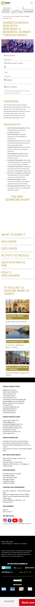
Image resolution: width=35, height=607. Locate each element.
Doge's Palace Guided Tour (11, 392)
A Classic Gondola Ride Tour (11, 407)
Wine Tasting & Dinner (9, 410)
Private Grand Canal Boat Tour (12, 431)
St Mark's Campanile (9, 483)
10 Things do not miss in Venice (12, 473)
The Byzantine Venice (9, 412)
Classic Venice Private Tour (11, 420)
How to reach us (7, 511)
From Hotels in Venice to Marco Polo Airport (15, 443)
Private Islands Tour (9, 433)
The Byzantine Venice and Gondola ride (14, 399)
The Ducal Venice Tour (9, 394)
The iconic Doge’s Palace (10, 477)
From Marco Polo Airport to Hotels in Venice (15, 441)
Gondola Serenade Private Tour (12, 426)
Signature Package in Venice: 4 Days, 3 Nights (16, 494)
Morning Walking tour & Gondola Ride (14, 401)
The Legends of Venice (9, 429)
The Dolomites (7, 460)
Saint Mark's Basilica (8, 475)
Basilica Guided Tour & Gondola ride (13, 403)
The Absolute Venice (9, 395)
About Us (5, 510)
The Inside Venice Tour (10, 397)
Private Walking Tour (9, 422)
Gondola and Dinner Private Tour (12, 428)
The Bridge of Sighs (8, 481)
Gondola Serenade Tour (10, 409)
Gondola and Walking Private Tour (13, 424)
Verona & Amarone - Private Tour (12, 462)
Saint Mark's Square (8, 479)
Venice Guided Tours (17, 16)
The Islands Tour (8, 405)
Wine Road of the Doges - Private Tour (14, 458)
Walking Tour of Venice (9, 390)
